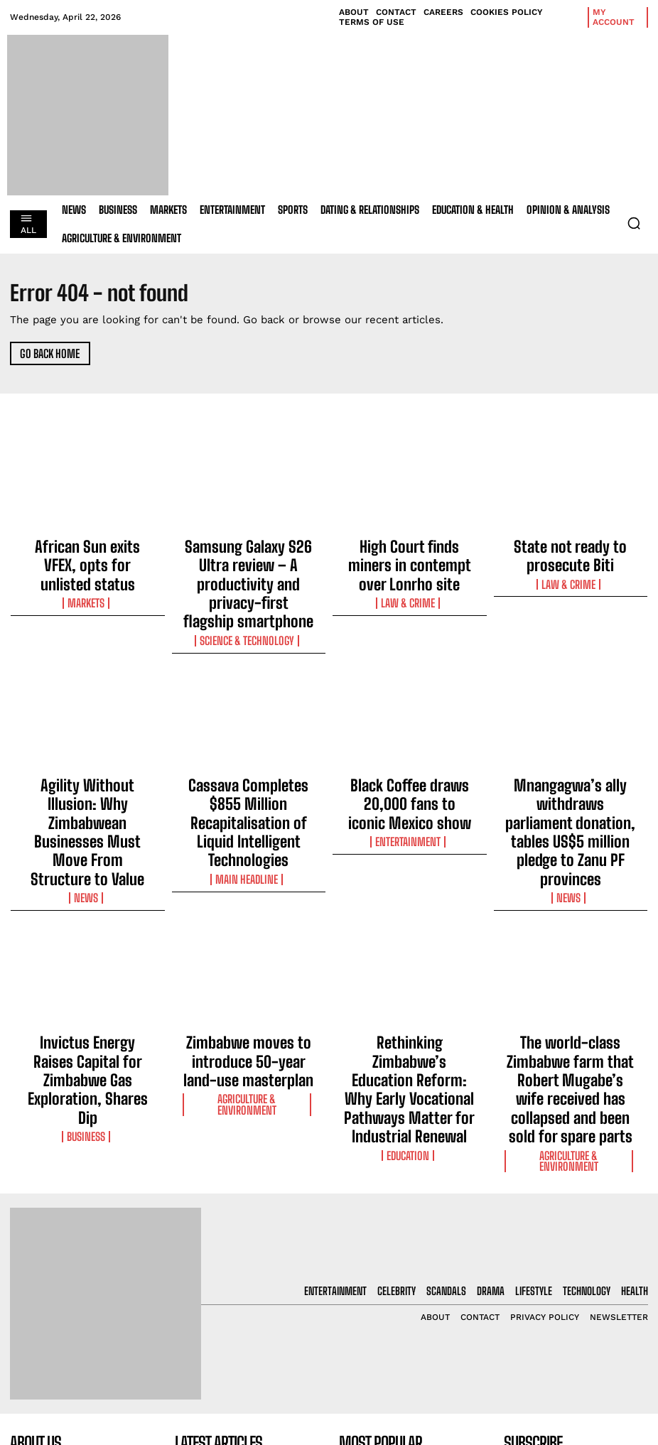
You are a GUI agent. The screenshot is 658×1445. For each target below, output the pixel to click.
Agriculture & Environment (248, 960)
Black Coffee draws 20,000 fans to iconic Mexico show (409, 744)
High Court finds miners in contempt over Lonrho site (409, 549)
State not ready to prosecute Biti (570, 549)
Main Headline (248, 778)
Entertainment (409, 765)
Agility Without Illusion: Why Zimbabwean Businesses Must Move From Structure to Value (87, 750)
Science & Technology (248, 596)
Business (87, 973)
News (88, 778)
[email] (576, 1290)
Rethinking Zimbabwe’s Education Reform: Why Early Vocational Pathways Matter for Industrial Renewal (409, 952)
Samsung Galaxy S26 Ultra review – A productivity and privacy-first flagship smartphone (249, 562)
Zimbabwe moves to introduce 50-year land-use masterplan (248, 939)
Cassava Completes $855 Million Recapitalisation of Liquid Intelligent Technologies (248, 750)
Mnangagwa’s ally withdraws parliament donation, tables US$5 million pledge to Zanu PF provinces (570, 756)
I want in (575, 1323)
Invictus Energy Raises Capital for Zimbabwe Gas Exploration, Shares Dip (88, 945)
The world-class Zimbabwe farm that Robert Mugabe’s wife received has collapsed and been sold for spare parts (570, 952)
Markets (88, 570)
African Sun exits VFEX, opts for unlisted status (87, 549)
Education (409, 986)
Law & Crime (409, 570)
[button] (634, 223)
